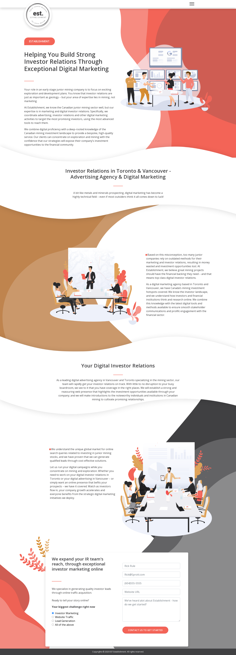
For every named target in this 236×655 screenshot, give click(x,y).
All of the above (64, 624)
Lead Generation (65, 621)
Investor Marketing (66, 613)
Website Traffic (64, 617)
